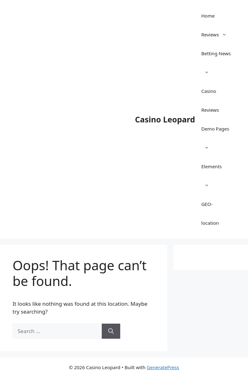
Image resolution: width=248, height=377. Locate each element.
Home (208, 16)
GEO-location (210, 213)
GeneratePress (163, 367)
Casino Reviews (210, 100)
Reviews (217, 34)
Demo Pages (215, 141)
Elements (211, 179)
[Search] (111, 331)
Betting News (216, 66)
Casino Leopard (165, 119)
